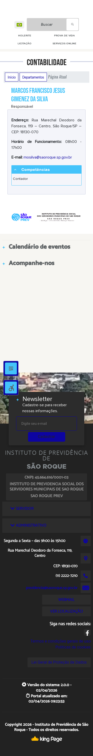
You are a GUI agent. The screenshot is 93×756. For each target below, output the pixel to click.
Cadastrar (46, 436)
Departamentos (33, 77)
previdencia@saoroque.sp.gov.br (51, 588)
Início (12, 77)
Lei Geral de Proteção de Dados (59, 662)
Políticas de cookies (73, 647)
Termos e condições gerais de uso (61, 641)
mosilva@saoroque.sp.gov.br (48, 157)
